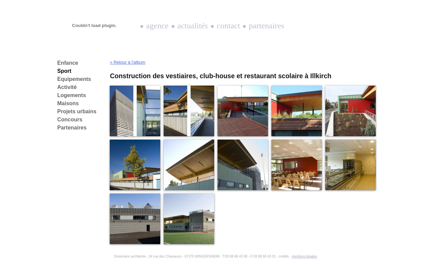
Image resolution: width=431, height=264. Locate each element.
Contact (228, 25)
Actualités (192, 25)
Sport (64, 71)
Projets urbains (76, 111)
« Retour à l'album (127, 62)
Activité (67, 87)
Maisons (68, 103)
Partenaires (266, 25)
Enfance (67, 63)
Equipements (74, 79)
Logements (71, 95)
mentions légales (304, 256)
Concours (69, 119)
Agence (157, 25)
